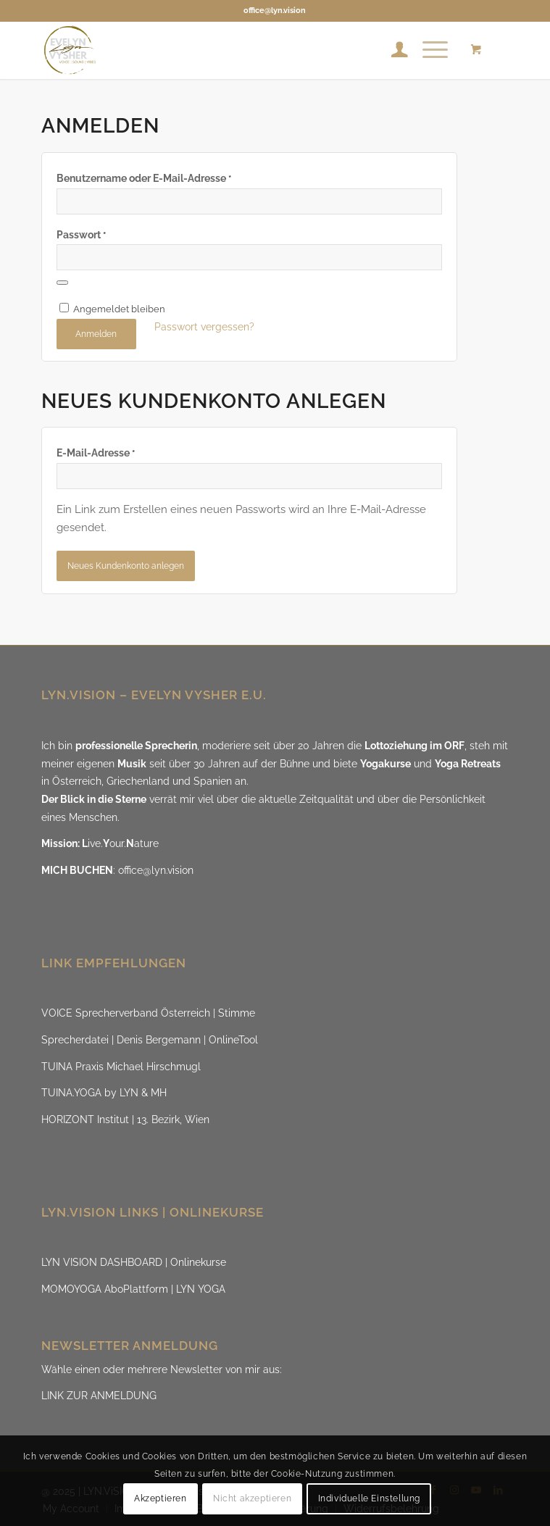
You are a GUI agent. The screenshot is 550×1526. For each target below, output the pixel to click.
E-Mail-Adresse (96, 453)
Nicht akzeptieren (252, 1498)
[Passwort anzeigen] (62, 282)
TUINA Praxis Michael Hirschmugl (121, 1066)
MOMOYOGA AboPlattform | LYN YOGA (133, 1289)
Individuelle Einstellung (369, 1498)
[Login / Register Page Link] (392, 50)
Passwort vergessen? (204, 327)
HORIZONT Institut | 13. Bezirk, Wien (125, 1119)
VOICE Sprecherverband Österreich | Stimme (148, 1013)
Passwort (81, 235)
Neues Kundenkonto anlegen (125, 566)
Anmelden (96, 334)
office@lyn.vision (274, 10)
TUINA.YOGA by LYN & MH (104, 1092)
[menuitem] (392, 50)
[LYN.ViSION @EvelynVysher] (228, 50)
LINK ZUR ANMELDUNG (99, 1395)
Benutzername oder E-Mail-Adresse (144, 178)
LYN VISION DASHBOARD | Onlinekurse (133, 1262)
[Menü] (428, 50)
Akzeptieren (160, 1498)
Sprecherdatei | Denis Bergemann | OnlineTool (149, 1040)
